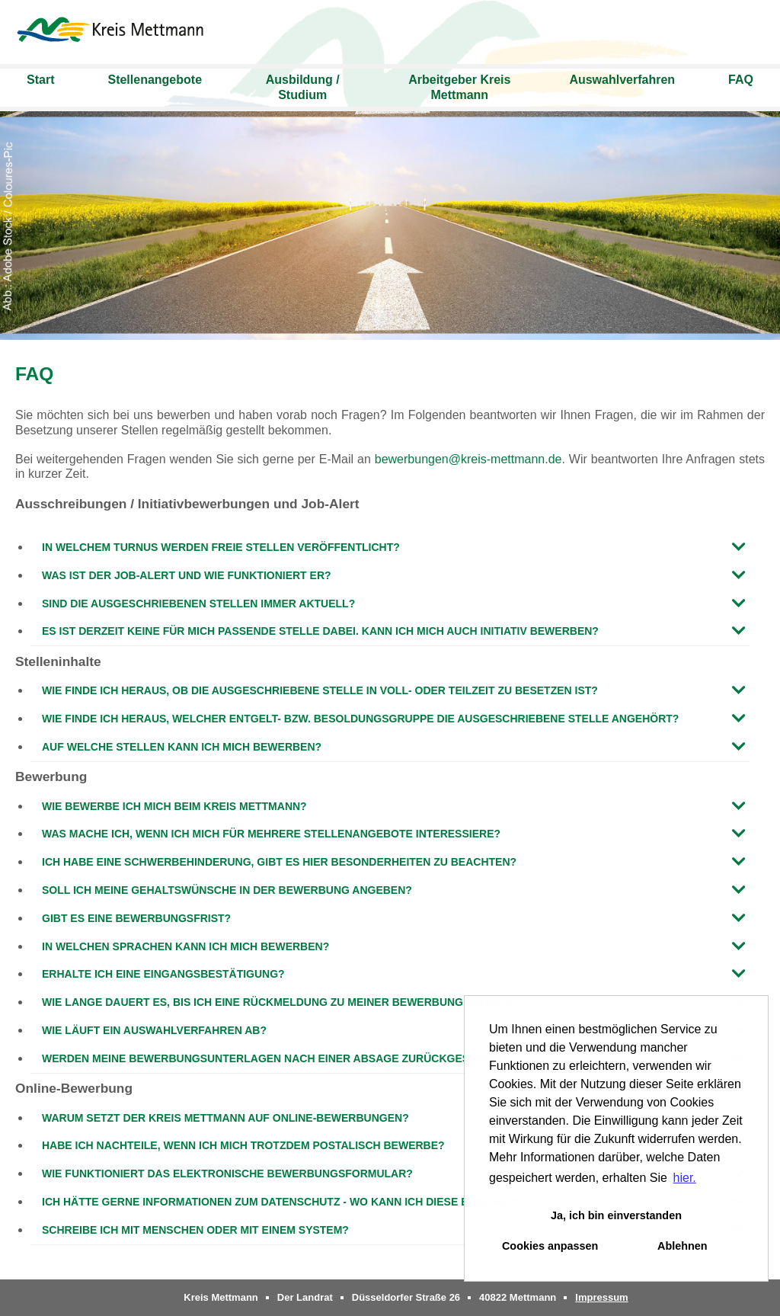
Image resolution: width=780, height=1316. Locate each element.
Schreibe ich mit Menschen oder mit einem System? (195, 1230)
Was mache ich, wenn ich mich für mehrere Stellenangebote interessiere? (271, 834)
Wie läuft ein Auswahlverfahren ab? (154, 1030)
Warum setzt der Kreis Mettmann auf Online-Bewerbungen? (225, 1118)
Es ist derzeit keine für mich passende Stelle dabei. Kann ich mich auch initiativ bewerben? (320, 631)
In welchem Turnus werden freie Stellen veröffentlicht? (221, 547)
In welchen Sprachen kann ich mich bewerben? (185, 946)
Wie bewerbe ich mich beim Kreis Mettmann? (174, 806)
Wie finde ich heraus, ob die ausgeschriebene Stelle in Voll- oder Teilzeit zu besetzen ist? (320, 690)
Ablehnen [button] (682, 1246)
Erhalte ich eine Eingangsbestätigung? (163, 974)
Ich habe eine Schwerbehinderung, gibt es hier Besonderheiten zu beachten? (279, 862)
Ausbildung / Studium (303, 87)
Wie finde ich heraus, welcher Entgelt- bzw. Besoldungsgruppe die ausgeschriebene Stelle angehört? (360, 718)
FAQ (740, 79)
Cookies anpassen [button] (550, 1246)
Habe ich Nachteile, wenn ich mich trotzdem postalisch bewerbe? (243, 1145)
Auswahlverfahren (622, 79)
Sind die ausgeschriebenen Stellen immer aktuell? (198, 603)
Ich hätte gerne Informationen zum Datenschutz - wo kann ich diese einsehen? (282, 1202)
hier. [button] (684, 1177)
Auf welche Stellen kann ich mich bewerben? (181, 747)
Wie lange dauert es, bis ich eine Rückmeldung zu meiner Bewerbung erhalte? (282, 1002)
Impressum (601, 1297)
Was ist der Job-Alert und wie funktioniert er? (186, 575)
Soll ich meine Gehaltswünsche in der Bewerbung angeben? (227, 890)
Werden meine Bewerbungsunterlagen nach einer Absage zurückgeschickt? (279, 1058)
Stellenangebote (154, 79)
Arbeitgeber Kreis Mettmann (459, 87)
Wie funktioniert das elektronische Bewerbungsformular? (227, 1173)
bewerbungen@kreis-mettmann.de (468, 459)
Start (40, 79)
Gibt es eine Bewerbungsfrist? (136, 918)
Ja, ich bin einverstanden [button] (616, 1215)
